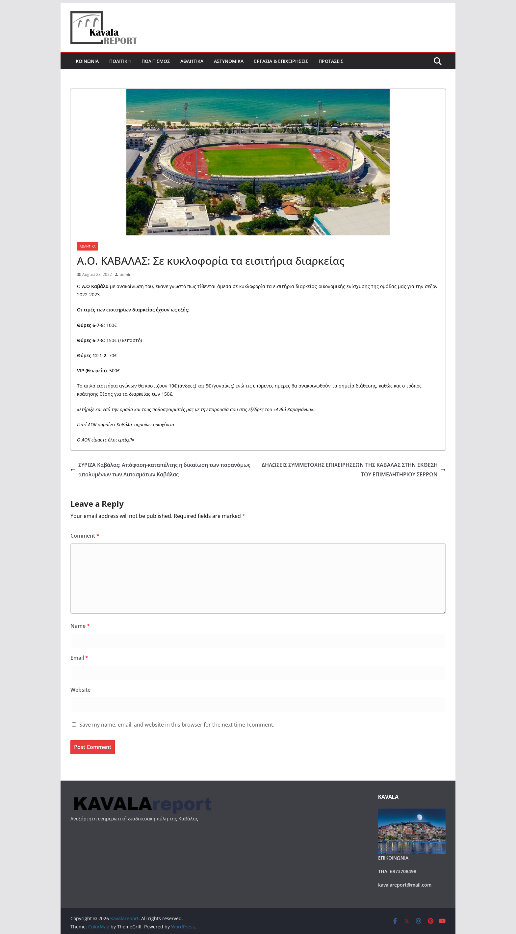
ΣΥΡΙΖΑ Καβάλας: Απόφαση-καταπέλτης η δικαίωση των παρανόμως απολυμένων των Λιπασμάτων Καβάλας (160, 469)
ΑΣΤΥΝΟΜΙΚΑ (229, 61)
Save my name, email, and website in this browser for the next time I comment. (176, 724)
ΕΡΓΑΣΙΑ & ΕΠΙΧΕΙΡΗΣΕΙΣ (281, 61)
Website (80, 689)
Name (80, 625)
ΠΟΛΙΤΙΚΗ (120, 61)
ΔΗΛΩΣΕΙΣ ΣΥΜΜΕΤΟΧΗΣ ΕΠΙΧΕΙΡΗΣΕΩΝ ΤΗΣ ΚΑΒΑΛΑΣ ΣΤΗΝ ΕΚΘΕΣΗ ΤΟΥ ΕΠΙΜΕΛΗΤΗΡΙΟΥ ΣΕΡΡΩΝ (354, 469)
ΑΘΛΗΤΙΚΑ (191, 61)
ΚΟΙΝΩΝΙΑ (87, 61)
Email (79, 657)
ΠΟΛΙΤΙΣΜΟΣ (156, 61)
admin (125, 274)
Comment (84, 535)
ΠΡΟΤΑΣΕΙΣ (331, 61)
